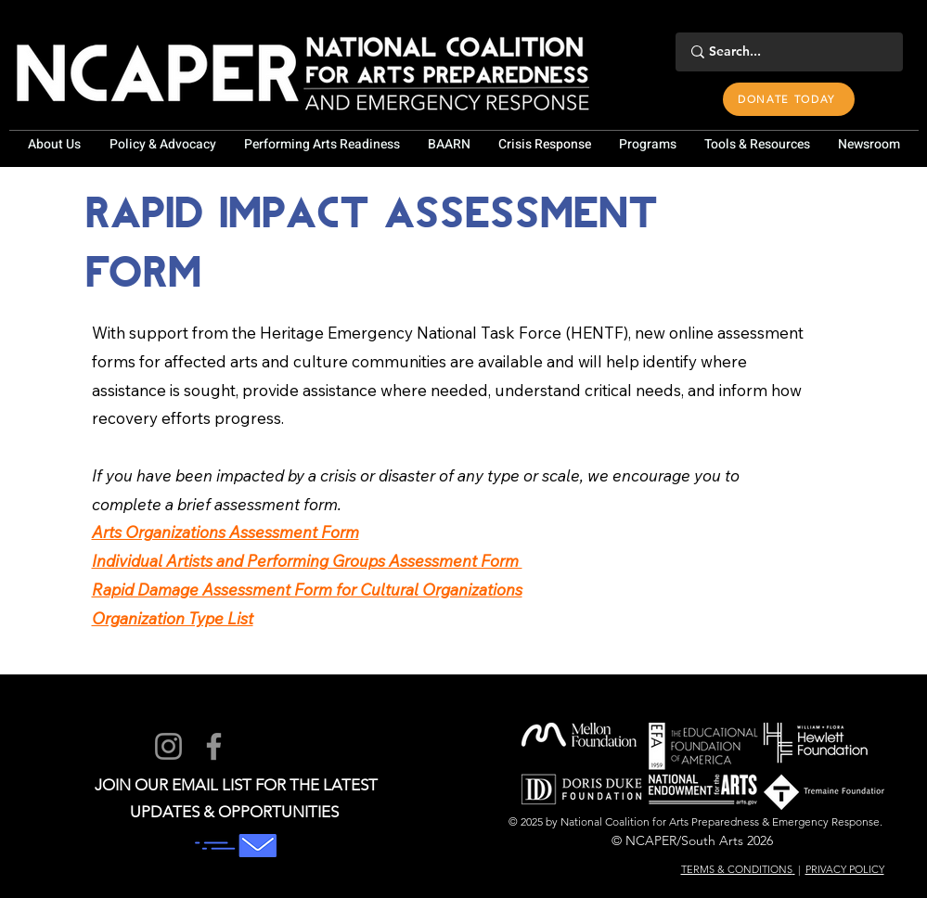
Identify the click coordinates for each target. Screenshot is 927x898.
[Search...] (786, 51)
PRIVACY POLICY (844, 869)
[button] (55, 145)
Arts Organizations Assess (185, 532)
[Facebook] (214, 746)
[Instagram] (168, 746)
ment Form (319, 532)
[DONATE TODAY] (789, 99)
